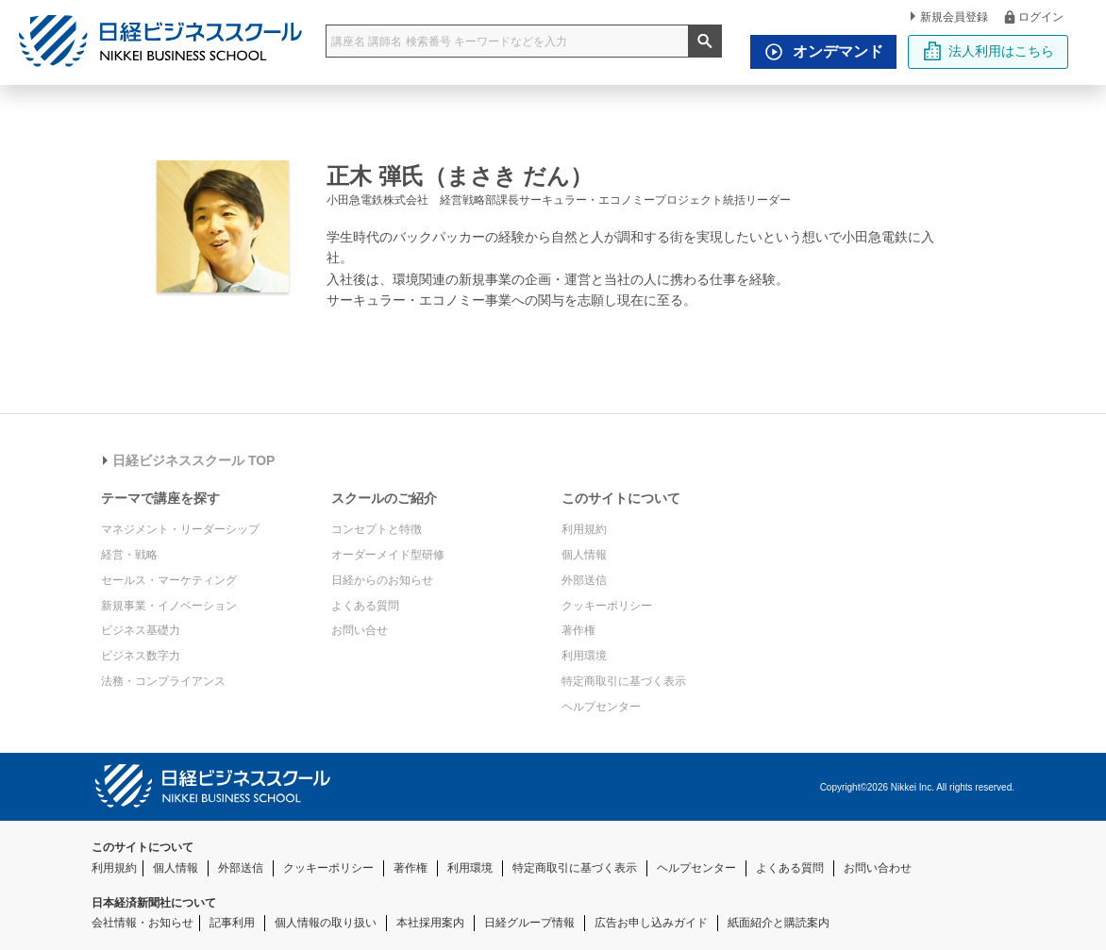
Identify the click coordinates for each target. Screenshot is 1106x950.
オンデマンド (819, 52)
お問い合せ (359, 630)
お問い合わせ (878, 868)
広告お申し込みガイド (651, 922)
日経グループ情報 (529, 922)
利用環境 (584, 655)
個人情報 (584, 554)
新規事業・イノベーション (169, 605)
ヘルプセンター (601, 706)
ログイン (1033, 16)
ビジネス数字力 (140, 655)
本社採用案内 (430, 922)
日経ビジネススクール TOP (189, 460)
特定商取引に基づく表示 (623, 681)
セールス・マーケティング (169, 580)
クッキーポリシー (606, 605)
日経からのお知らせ (382, 580)
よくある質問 (365, 605)
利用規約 (584, 529)
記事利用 (232, 922)
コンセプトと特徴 (376, 529)
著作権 (578, 630)
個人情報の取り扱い (326, 922)
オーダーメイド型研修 (387, 554)
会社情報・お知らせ (142, 922)
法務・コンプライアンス (163, 681)
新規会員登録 (949, 17)
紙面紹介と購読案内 (779, 922)
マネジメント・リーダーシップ (180, 529)
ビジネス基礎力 (140, 630)
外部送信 (584, 580)
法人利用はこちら (988, 51)
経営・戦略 (129, 554)
